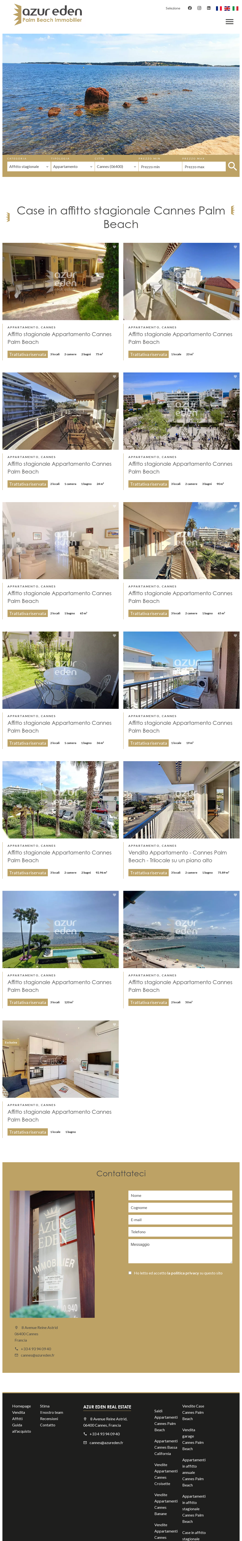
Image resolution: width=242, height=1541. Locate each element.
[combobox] (29, 166)
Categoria (17, 158)
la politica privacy (183, 1273)
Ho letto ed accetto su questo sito (178, 1273)
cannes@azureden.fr (38, 1355)
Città (100, 158)
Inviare (152, 1286)
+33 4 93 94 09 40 (36, 1348)
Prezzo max (193, 158)
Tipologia (60, 158)
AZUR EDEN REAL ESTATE (107, 1406)
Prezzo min (150, 158)
